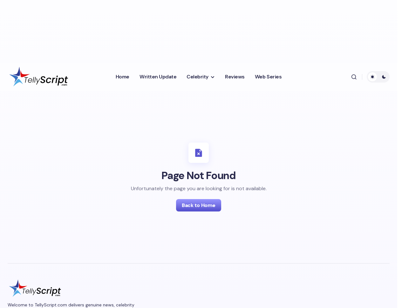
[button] (354, 77)
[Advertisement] (163, 30)
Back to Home (198, 205)
